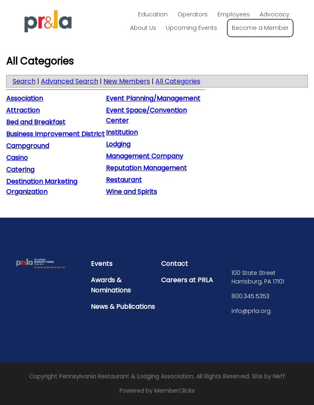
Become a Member (260, 28)
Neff (279, 376)
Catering (20, 169)
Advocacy (274, 14)
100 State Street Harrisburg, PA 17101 (257, 277)
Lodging (118, 144)
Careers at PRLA (187, 280)
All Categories (177, 81)
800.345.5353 (250, 296)
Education (153, 14)
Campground (27, 146)
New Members (126, 81)
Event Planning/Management (153, 98)
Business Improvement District (55, 134)
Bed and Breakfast (35, 122)
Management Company (144, 156)
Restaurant (124, 179)
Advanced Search (69, 81)
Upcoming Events (191, 28)
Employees (234, 14)
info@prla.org (251, 311)
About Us (143, 28)
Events (101, 263)
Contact (174, 263)
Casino (17, 157)
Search (24, 81)
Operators (192, 14)
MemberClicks (174, 391)
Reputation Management (146, 168)
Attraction (23, 110)
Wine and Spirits (131, 191)
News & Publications (123, 306)
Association (24, 98)
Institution (122, 132)
